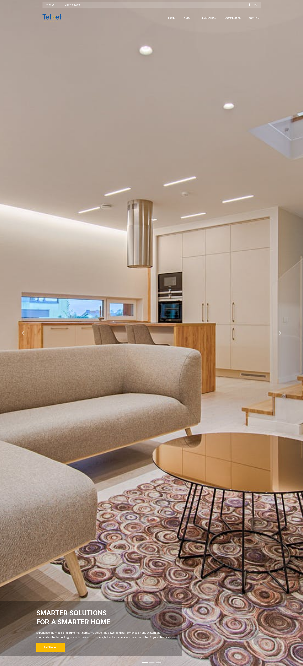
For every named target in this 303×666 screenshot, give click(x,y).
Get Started (50, 647)
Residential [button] (208, 17)
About (188, 17)
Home (171, 17)
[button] (22, 333)
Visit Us (50, 4)
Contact (255, 17)
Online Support (72, 4)
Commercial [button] (233, 17)
